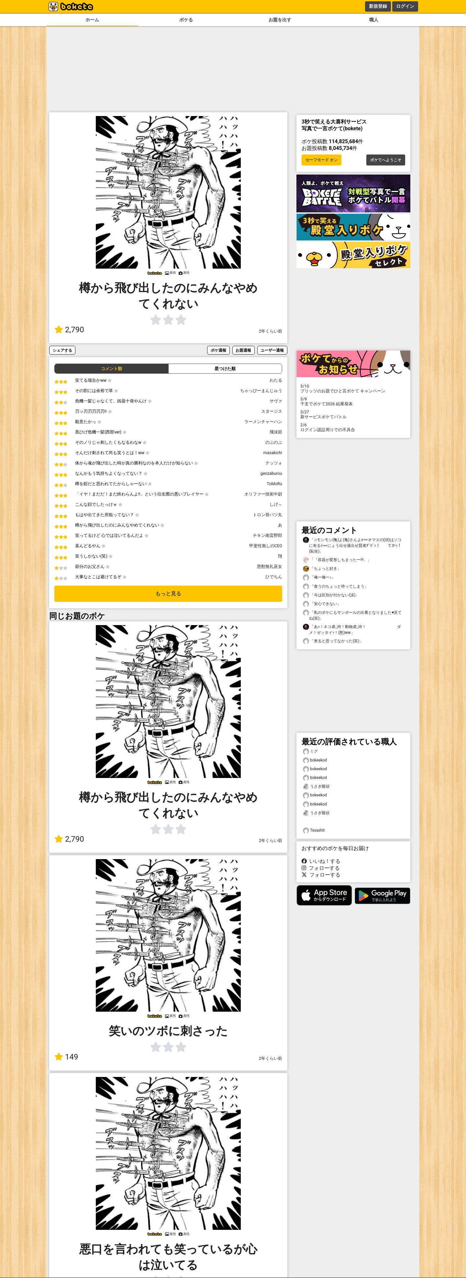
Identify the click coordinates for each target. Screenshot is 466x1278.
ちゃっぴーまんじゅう (261, 390)
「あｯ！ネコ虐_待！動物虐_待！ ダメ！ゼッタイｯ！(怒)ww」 (352, 629)
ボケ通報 (218, 350)
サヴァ (276, 401)
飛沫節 (276, 432)
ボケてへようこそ (385, 160)
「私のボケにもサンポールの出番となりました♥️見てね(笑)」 (352, 615)
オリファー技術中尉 (263, 494)
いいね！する (321, 861)
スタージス (271, 411)
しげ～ (276, 504)
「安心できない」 (322, 604)
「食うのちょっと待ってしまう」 (335, 586)
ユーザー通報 (272, 350)
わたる (276, 380)
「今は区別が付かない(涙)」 (331, 595)
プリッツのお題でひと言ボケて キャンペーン (353, 388)
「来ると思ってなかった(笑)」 (333, 641)
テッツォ (273, 463)
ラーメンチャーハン (263, 421)
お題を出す (280, 20)
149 (66, 1056)
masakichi (272, 452)
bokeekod (315, 760)
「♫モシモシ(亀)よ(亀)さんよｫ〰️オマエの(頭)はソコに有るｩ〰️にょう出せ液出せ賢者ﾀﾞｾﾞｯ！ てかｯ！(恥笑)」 (352, 545)
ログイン (405, 6)
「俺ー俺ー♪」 (319, 577)
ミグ (310, 751)
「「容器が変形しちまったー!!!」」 (337, 560)
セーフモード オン (321, 160)
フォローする (321, 868)
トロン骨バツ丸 (267, 514)
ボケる (186, 20)
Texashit (314, 830)
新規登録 (378, 6)
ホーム (92, 20)
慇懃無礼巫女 (269, 566)
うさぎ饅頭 (316, 786)
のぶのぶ (273, 442)
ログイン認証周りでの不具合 (353, 427)
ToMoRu (274, 483)
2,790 (69, 329)
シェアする (62, 350)
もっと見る (168, 593)
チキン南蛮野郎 (267, 535)
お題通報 (243, 350)
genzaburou (271, 473)
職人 (373, 20)
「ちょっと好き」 (322, 569)
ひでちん (273, 576)
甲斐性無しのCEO (265, 545)
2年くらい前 (270, 331)
